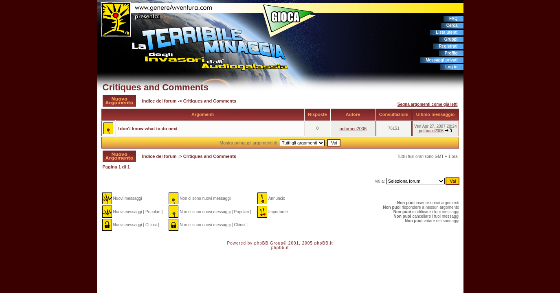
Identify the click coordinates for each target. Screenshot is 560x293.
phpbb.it (280, 247)
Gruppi (451, 39)
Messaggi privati (441, 60)
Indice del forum (159, 100)
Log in (452, 67)
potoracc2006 (353, 128)
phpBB (261, 243)
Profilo (451, 53)
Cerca (452, 25)
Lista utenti (446, 32)
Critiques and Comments (156, 87)
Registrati (448, 46)
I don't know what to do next (148, 128)
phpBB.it (323, 243)
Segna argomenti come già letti (427, 104)
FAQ (453, 18)
